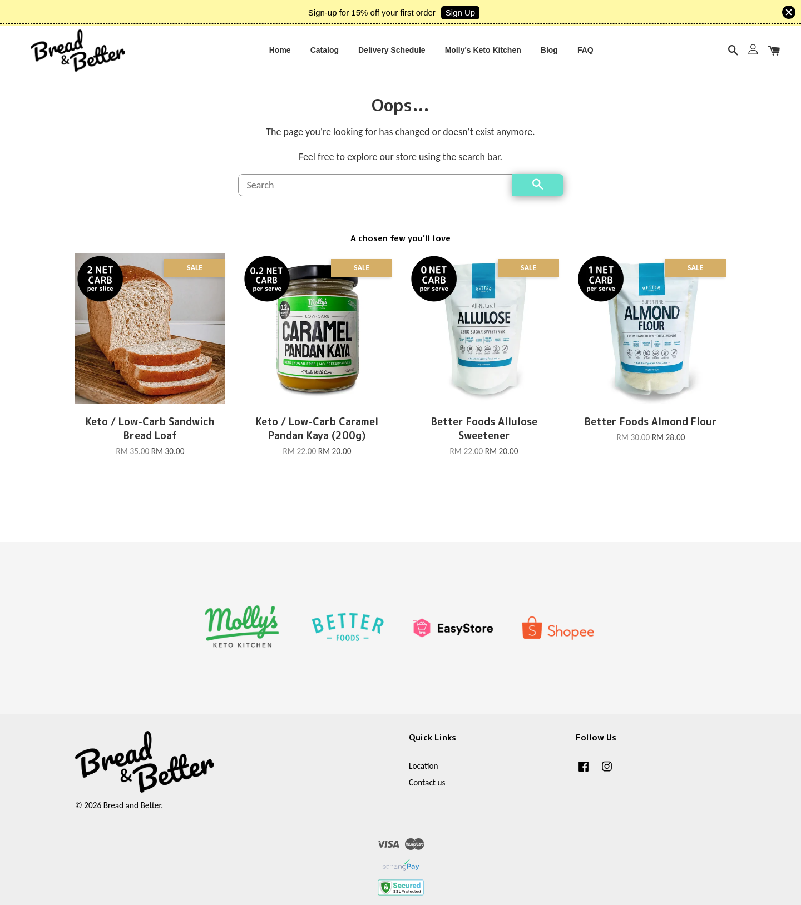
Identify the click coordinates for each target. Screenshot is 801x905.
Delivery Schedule (392, 53)
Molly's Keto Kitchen (483, 53)
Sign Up (460, 12)
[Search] (375, 196)
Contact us (427, 793)
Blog (549, 53)
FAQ (585, 53)
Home (280, 53)
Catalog (324, 53)
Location (423, 777)
